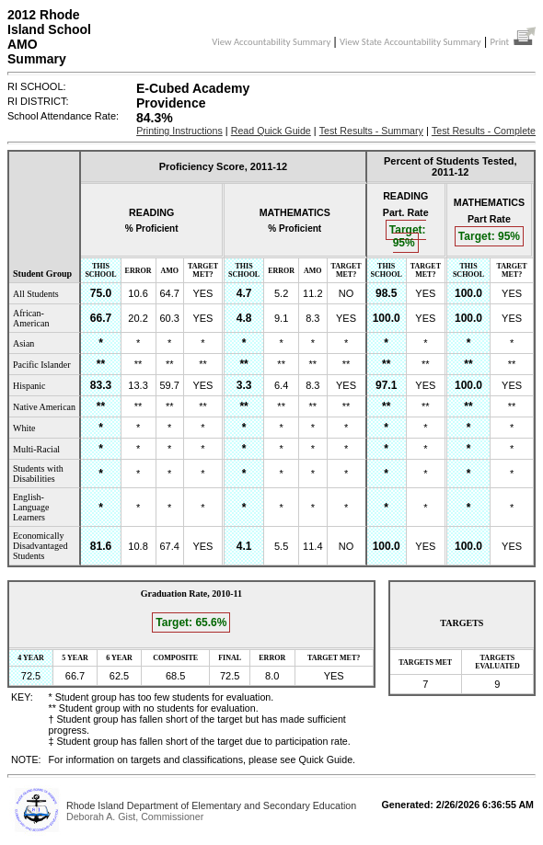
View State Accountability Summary (410, 42)
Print (513, 42)
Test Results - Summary (371, 130)
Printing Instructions (179, 130)
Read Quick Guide (271, 130)
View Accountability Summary (271, 42)
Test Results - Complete (484, 130)
